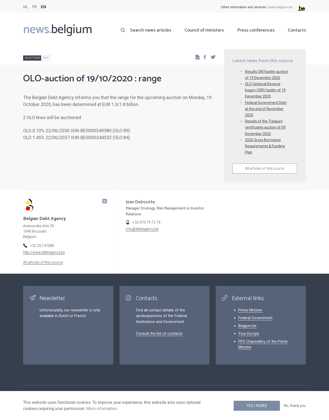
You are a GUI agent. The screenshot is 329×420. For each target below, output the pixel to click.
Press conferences (256, 30)
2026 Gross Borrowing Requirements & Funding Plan (265, 146)
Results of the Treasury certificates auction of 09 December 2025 (265, 127)
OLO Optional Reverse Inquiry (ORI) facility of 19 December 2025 (265, 90)
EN (43, 7)
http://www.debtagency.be (44, 252)
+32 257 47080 (42, 246)
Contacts (297, 30)
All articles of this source (265, 168)
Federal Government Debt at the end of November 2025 (266, 109)
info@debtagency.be (142, 229)
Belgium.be (247, 325)
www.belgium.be (280, 7)
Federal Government (255, 318)
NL (25, 7)
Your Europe (248, 333)
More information (101, 408)
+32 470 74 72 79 (146, 222)
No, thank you (295, 406)
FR (34, 7)
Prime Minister (250, 310)
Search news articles (150, 30)
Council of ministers (204, 30)
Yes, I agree (256, 406)
